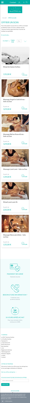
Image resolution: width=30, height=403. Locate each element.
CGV (2, 348)
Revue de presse (5, 344)
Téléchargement (5, 351)
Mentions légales (6, 353)
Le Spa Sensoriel (5, 342)
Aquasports (4, 341)
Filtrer (6, 41)
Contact (12, 2)
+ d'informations (8, 401)
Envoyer (5, 384)
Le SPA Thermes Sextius (7, 337)
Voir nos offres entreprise (8, 372)
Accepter (3, 401)
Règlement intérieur (6, 350)
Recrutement (4, 346)
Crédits (3, 355)
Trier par (12, 41)
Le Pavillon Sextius (6, 339)
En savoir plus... (5, 35)
